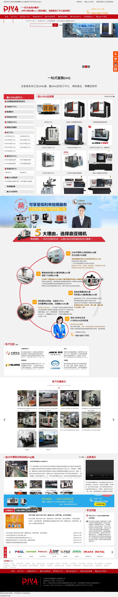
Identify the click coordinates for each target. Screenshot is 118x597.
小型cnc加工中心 (80, 591)
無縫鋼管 (49, 565)
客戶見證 (10, 344)
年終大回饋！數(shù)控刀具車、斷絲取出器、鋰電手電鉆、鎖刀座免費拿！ (50, 515)
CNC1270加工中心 (10, 143)
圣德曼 (66, 360)
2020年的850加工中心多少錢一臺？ (16, 535)
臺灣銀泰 (65, 556)
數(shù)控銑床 (50, 17)
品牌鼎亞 (91, 457)
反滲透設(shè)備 (59, 565)
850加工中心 (27, 591)
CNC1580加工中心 (25, 147)
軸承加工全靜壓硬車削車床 (74, 122)
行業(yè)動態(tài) (20, 511)
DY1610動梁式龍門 (10, 160)
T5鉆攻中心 (8, 172)
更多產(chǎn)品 (108, 96)
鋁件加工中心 (48, 122)
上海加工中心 (53, 591)
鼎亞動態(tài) (88, 17)
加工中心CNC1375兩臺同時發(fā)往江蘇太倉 (69, 430)
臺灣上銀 (77, 556)
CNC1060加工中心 (10, 140)
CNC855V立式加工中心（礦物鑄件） (100, 147)
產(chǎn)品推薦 (46, 96)
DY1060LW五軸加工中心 (74, 147)
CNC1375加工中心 (10, 147)
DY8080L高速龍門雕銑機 (74, 173)
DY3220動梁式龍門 (25, 163)
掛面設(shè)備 (41, 563)
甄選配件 (10, 112)
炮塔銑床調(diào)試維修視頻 (104, 1)
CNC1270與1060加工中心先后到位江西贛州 (91, 430)
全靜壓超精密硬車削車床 (16, 101)
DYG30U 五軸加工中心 (48, 147)
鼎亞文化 (8, 21)
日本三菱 (54, 556)
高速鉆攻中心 (38, 17)
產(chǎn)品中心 (75, 17)
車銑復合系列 (12, 117)
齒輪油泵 (106, 565)
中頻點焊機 (6, 565)
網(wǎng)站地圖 (86, 571)
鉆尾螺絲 (27, 563)
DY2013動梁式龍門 (25, 160)
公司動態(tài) (9, 510)
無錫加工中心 (89, 591)
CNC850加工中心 (10, 136)
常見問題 (91, 510)
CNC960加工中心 (25, 136)
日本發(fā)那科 (42, 556)
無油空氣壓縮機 (33, 565)
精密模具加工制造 (88, 565)
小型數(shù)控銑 (98, 591)
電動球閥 (14, 565)
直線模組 (5, 563)
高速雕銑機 (11, 186)
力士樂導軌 (73, 563)
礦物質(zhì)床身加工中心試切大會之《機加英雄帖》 (21, 540)
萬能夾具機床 (63, 17)
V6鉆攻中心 (23, 172)
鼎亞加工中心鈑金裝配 (36, 490)
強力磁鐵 (68, 565)
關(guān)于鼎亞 (89, 1)
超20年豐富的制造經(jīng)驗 (19, 457)
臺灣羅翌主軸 (100, 556)
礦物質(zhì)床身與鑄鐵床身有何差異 (16, 542)
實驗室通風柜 (77, 565)
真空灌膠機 (50, 563)
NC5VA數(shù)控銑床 (26, 181)
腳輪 (33, 563)
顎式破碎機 (12, 567)
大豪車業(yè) (25, 348)
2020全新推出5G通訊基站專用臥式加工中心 (19, 537)
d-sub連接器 (108, 563)
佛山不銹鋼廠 (23, 565)
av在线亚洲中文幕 (5, 595)
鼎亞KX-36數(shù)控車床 (100, 173)
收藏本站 (79, 1)
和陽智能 (23, 360)
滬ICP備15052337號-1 (86, 585)
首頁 (6, 17)
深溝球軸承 (64, 563)
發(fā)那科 (90, 563)
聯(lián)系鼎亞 (19, 21)
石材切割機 (82, 563)
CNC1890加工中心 (10, 151)
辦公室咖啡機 (99, 563)
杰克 (65, 348)
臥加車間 (27, 449)
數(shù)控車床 (12, 192)
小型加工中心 (12, 122)
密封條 (12, 563)
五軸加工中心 (12, 107)
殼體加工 (42, 565)
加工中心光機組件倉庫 (51, 490)
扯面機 (57, 563)
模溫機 (5, 567)
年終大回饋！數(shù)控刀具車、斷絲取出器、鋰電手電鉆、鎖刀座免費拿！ (27, 533)
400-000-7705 (99, 13)
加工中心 (14, 17)
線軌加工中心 (44, 591)
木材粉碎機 (20, 563)
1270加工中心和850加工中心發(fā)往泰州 (69, 408)
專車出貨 (48, 449)
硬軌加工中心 (36, 591)
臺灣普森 (20, 556)
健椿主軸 (31, 556)
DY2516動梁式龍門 (10, 163)
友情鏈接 (7, 561)
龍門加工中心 (25, 17)
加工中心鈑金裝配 (66, 490)
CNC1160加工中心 (25, 140)
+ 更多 (16, 344)
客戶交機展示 (59, 381)
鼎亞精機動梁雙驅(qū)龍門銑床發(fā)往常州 (48, 430)
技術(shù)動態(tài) (31, 511)
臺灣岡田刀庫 (88, 556)
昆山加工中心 (61, 591)
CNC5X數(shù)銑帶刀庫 (12, 181)
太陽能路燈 (98, 565)
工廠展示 (20, 490)
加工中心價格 (19, 591)
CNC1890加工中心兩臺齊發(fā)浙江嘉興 (26, 430)
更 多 (80, 457)
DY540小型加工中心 (48, 173)
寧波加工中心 (70, 591)
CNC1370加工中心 (25, 143)
